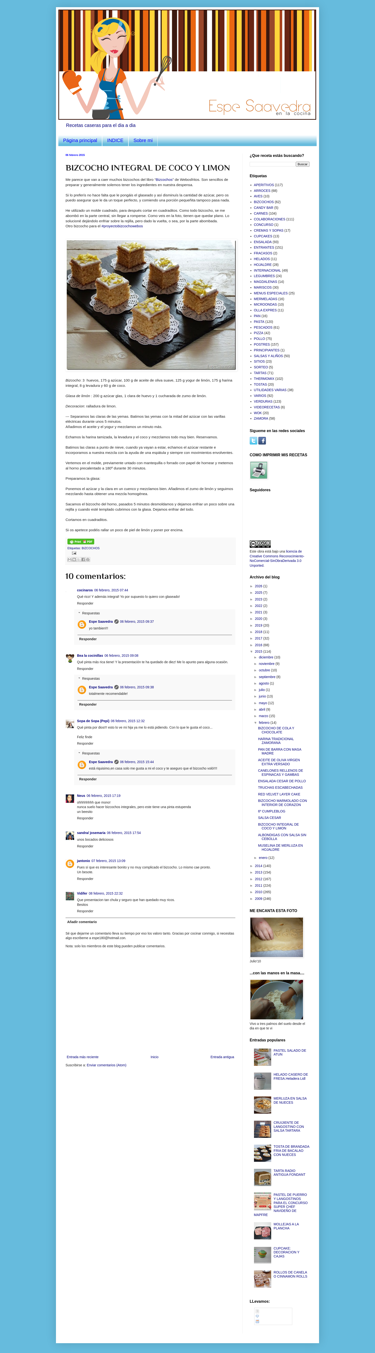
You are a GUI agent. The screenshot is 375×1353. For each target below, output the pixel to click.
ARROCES (262, 191)
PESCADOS (263, 327)
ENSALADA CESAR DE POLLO (282, 781)
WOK (258, 413)
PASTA (259, 322)
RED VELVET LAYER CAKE (279, 794)
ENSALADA (263, 242)
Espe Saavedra (101, 621)
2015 (259, 651)
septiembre (267, 677)
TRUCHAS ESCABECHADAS (280, 787)
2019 (259, 625)
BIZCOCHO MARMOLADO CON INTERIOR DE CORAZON (282, 803)
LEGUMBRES (264, 276)
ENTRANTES (264, 247)
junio (263, 696)
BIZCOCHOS (91, 548)
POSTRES (262, 344)
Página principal (80, 140)
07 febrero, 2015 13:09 (108, 861)
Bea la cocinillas (90, 655)
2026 (259, 586)
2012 (259, 879)
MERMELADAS (265, 299)
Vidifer (82, 893)
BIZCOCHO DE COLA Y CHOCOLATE (276, 730)
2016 (259, 645)
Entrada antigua (222, 1057)
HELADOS (262, 259)
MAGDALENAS (265, 282)
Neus (81, 796)
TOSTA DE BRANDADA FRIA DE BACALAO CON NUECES (291, 1151)
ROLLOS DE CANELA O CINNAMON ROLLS (290, 1274)
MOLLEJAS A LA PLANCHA (286, 1226)
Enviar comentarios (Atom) (107, 1065)
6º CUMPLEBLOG (271, 811)
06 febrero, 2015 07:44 (111, 590)
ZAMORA (261, 418)
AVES (258, 196)
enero (263, 858)
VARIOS (260, 396)
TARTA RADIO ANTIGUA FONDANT (289, 1173)
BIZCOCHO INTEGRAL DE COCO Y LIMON (278, 826)
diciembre (266, 657)
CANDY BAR (263, 208)
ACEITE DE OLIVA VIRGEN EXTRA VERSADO (279, 762)
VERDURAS (263, 401)
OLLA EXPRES (265, 310)
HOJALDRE (263, 265)
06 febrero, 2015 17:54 (124, 833)
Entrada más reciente (83, 1057)
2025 (259, 592)
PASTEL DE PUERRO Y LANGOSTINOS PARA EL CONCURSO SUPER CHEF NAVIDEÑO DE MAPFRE (281, 1205)
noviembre (267, 664)
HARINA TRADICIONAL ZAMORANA (276, 741)
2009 (259, 899)
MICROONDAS (265, 304)
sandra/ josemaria (91, 833)
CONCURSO (264, 225)
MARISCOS (263, 287)
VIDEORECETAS (267, 407)
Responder (85, 603)
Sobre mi (143, 140)
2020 (259, 619)
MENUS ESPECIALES (271, 293)
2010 (259, 892)
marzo (264, 716)
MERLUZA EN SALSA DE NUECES (290, 1100)
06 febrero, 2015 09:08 (121, 655)
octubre (265, 670)
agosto (264, 683)
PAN (257, 316)
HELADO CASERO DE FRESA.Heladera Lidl (291, 1076)
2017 (259, 638)
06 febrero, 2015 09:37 (137, 621)
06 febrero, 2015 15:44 (137, 762)
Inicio (155, 1057)
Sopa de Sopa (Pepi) (93, 721)
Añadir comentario (82, 922)
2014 (259, 866)
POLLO (259, 339)
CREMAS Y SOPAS (269, 230)
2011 (259, 885)
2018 (259, 632)
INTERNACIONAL (267, 270)
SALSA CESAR (269, 818)
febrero (264, 723)
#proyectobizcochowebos (122, 226)
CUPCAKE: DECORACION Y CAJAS (286, 1252)
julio (262, 690)
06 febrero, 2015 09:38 (137, 687)
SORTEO (261, 367)
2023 (259, 599)
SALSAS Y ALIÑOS (268, 356)
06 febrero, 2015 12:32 (128, 721)
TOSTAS (260, 384)
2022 (259, 606)
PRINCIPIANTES (267, 350)
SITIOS (259, 361)
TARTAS (260, 373)
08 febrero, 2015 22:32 (106, 893)
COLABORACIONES (269, 219)
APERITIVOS (264, 185)
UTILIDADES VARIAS (270, 390)
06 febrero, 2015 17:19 (104, 796)
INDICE (115, 140)
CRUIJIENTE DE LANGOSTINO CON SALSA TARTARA (289, 1127)
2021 (259, 612)
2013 (259, 872)
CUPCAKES (263, 236)
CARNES (261, 213)
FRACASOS (263, 253)
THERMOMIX (264, 379)
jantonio (83, 861)
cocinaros (85, 590)
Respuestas (91, 613)
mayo (263, 703)
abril (262, 709)
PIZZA (259, 333)
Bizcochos (164, 179)
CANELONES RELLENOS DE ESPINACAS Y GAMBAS (280, 772)
